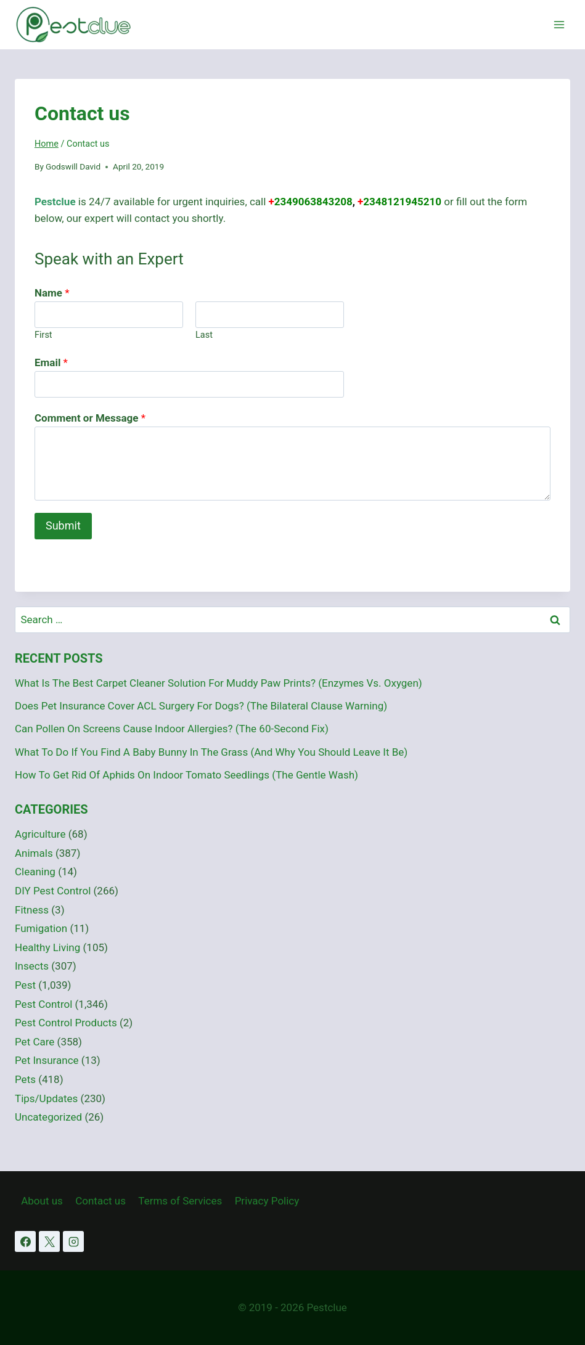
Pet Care (34, 1042)
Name (52, 293)
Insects (32, 966)
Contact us (100, 1201)
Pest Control (43, 1004)
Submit (63, 525)
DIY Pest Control (53, 891)
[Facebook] (25, 1241)
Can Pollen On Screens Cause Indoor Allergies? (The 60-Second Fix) (172, 728)
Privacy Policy (267, 1201)
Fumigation (41, 928)
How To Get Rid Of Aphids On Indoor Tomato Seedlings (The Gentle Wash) (186, 775)
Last (204, 335)
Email (51, 362)
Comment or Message (90, 418)
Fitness (32, 910)
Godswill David (73, 166)
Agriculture (40, 834)
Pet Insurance (47, 1060)
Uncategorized (48, 1117)
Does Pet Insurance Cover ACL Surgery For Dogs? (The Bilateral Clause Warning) (201, 706)
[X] (49, 1241)
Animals (34, 853)
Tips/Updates (46, 1098)
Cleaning (35, 871)
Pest (25, 985)
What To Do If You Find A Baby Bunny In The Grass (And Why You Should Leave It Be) (211, 752)
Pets (25, 1079)
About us (42, 1201)
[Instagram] (73, 1241)
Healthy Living (47, 947)
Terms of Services (180, 1201)
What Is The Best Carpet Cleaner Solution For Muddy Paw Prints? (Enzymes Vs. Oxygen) (218, 683)
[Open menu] (558, 24)
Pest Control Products (66, 1022)
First (43, 335)
